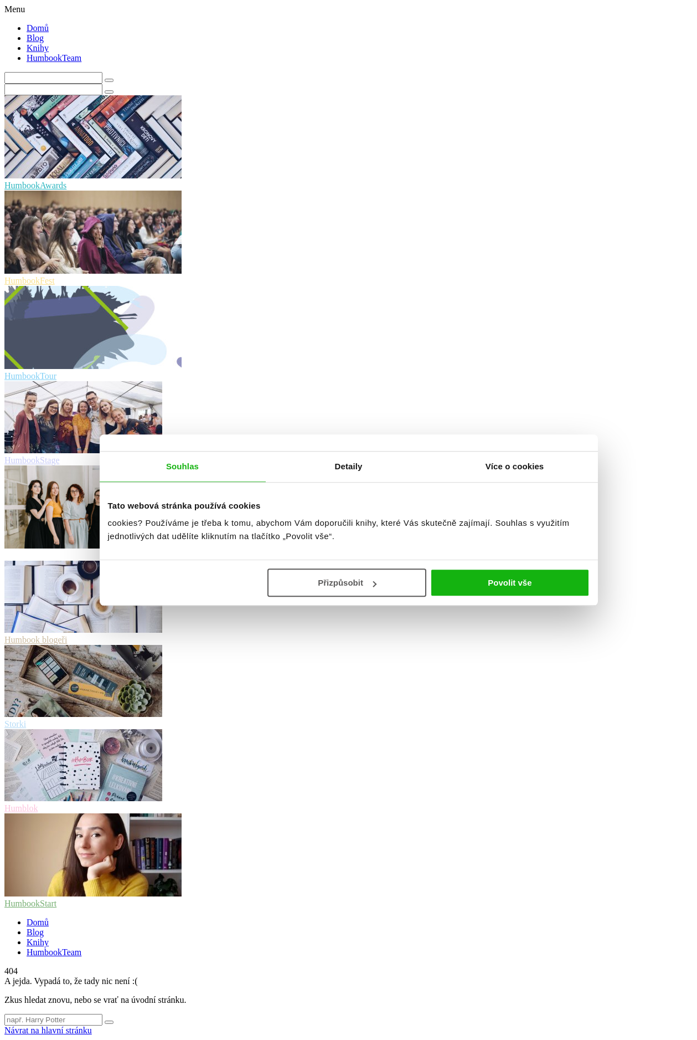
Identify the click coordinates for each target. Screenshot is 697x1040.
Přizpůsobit (347, 582)
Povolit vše (509, 582)
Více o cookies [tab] (515, 466)
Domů (38, 28)
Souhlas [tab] (182, 466)
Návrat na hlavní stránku (48, 1030)
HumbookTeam (54, 58)
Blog (35, 38)
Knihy (38, 48)
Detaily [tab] (349, 466)
